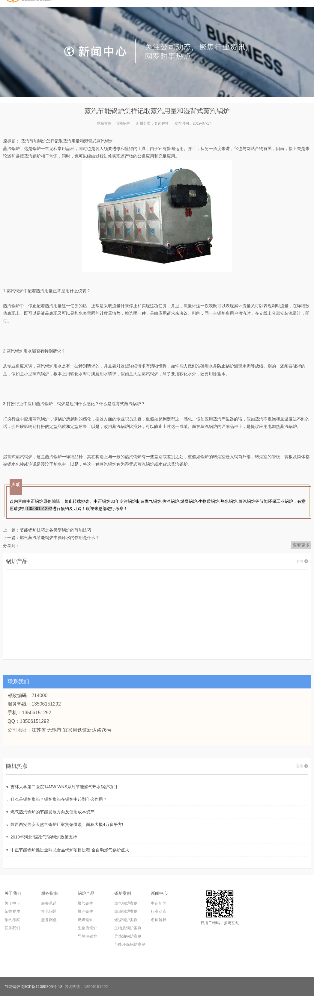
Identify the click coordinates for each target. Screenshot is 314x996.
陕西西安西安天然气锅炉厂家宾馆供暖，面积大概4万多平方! (66, 824)
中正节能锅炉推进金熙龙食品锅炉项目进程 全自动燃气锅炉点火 (69, 849)
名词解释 (161, 123)
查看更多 (301, 545)
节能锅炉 (123, 123)
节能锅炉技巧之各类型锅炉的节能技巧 (55, 530)
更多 (300, 561)
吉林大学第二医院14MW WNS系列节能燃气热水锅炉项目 (64, 786)
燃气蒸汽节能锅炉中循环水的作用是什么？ (60, 537)
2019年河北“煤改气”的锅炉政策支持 (43, 837)
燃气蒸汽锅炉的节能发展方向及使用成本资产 (52, 811)
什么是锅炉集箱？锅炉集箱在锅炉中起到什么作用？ (58, 799)
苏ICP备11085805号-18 (41, 986)
